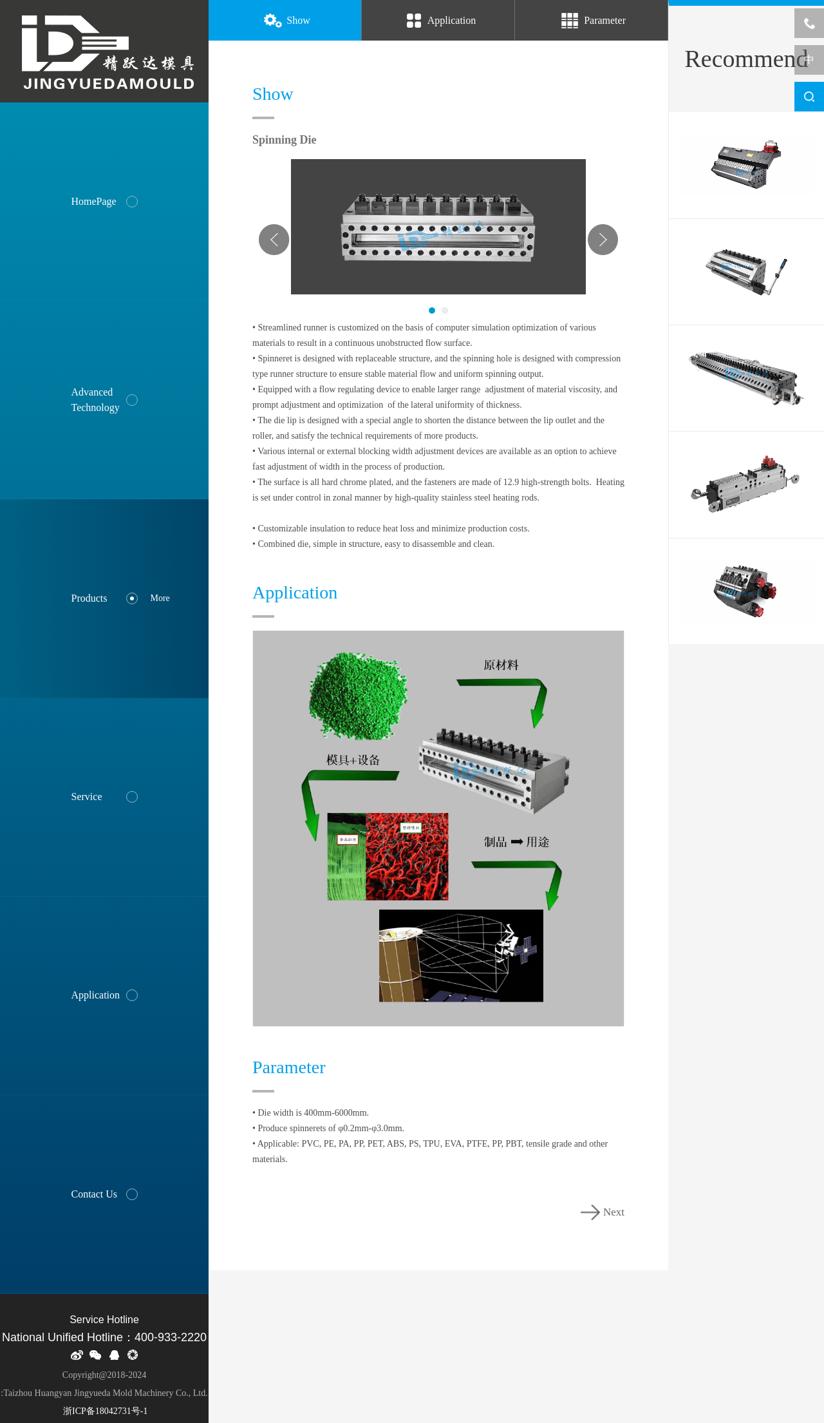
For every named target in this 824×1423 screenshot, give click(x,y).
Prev (274, 239)
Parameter (591, 21)
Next (602, 239)
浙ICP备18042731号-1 (104, 1411)
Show (284, 21)
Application (438, 21)
